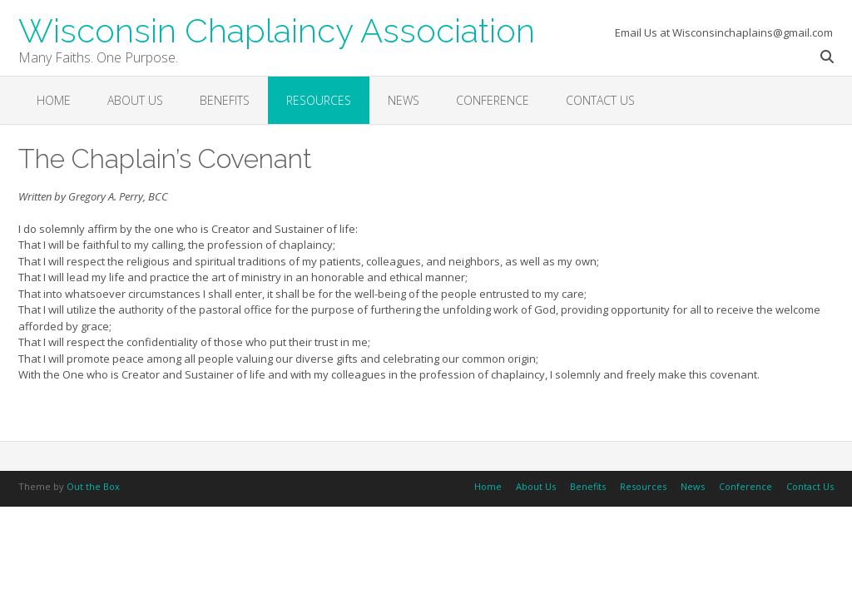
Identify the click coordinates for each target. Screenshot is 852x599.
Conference (492, 100)
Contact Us (600, 100)
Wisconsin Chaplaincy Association (276, 29)
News (403, 100)
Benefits (225, 100)
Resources (318, 100)
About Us (135, 100)
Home (54, 100)
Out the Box (93, 486)
